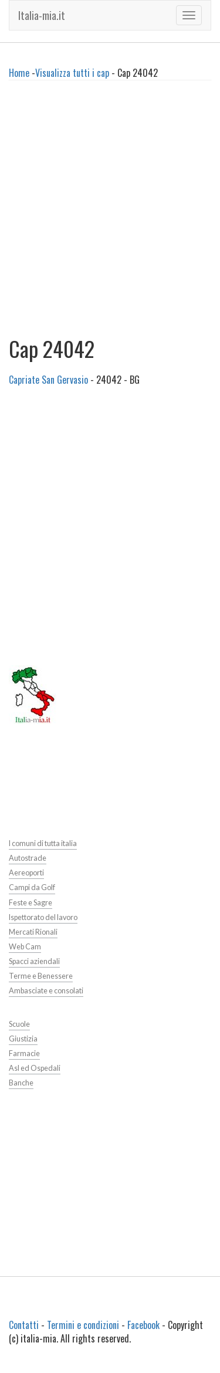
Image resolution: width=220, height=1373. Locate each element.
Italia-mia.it (41, 15)
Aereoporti (26, 872)
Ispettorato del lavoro (43, 917)
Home (19, 73)
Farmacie (24, 1053)
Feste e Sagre (30, 902)
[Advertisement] (110, 213)
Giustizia (23, 1038)
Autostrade (27, 858)
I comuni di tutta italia (43, 843)
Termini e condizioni (83, 1325)
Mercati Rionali (33, 932)
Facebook (143, 1325)
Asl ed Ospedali (34, 1068)
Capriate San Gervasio (48, 380)
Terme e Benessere (41, 976)
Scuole (19, 1024)
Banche (21, 1082)
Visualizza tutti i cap (72, 73)
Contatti (24, 1325)
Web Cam (25, 946)
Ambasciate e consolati (46, 990)
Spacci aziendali (34, 961)
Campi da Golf (32, 887)
